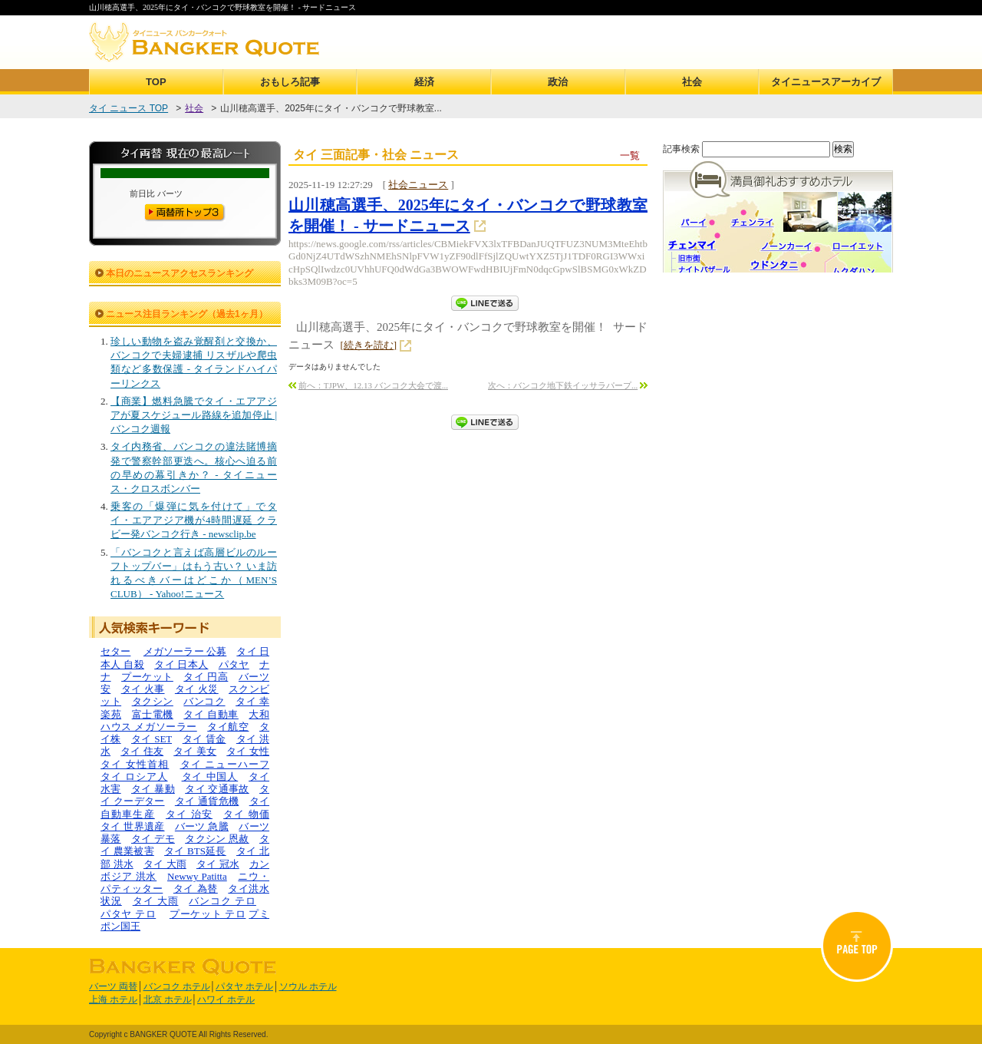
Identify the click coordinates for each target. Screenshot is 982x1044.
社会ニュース (418, 184)
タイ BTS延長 (195, 851)
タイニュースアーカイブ (826, 82)
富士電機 (152, 714)
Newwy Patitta (197, 876)
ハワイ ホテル (226, 999)
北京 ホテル (167, 999)
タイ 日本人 (181, 664)
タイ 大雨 (164, 864)
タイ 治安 (189, 814)
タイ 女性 (247, 751)
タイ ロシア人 (134, 776)
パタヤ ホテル (244, 986)
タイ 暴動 (153, 789)
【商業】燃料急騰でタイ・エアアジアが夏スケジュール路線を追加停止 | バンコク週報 (193, 414)
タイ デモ (153, 838)
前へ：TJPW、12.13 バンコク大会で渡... (373, 385)
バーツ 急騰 (202, 826)
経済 (424, 82)
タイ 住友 (141, 751)
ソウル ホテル (308, 986)
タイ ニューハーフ (225, 764)
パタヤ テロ (128, 914)
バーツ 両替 (113, 986)
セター (115, 651)
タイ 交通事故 (217, 789)
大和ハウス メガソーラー (185, 720)
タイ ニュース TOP (128, 108)
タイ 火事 (143, 689)
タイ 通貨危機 (207, 801)
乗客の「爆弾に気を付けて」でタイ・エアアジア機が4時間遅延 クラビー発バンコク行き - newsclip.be (193, 520)
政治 (558, 82)
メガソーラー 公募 (184, 651)
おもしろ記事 (290, 82)
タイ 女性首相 (135, 764)
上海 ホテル (113, 999)
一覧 (630, 155)
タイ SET (151, 739)
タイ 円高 (205, 676)
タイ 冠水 (217, 864)
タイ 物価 (246, 814)
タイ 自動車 (211, 714)
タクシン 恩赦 (217, 838)
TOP (156, 82)
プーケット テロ (208, 914)
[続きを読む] (369, 345)
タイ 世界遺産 (133, 826)
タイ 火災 (197, 689)
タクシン (152, 701)
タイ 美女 (194, 751)
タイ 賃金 (204, 739)
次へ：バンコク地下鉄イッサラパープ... (563, 385)
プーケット (147, 676)
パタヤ (234, 664)
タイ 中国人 (210, 776)
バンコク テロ (222, 901)
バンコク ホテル (176, 986)
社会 (692, 82)
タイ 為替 (195, 888)
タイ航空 (228, 726)
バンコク (204, 701)
